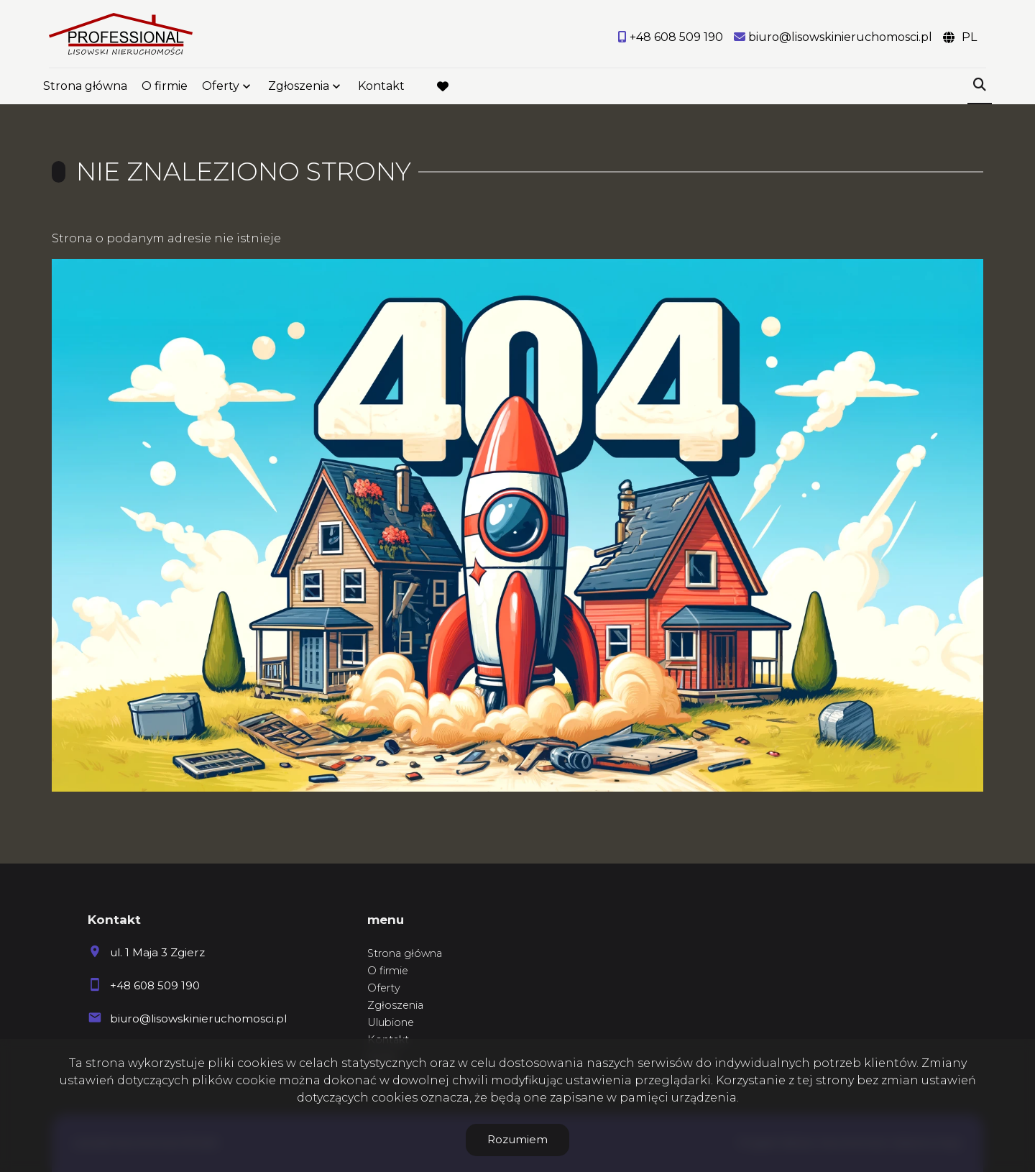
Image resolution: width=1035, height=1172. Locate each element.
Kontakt (381, 88)
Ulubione (390, 1022)
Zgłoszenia (298, 88)
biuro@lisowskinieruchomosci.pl (198, 1018)
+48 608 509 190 (155, 985)
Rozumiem (517, 1139)
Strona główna (85, 88)
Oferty (220, 88)
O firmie (165, 88)
